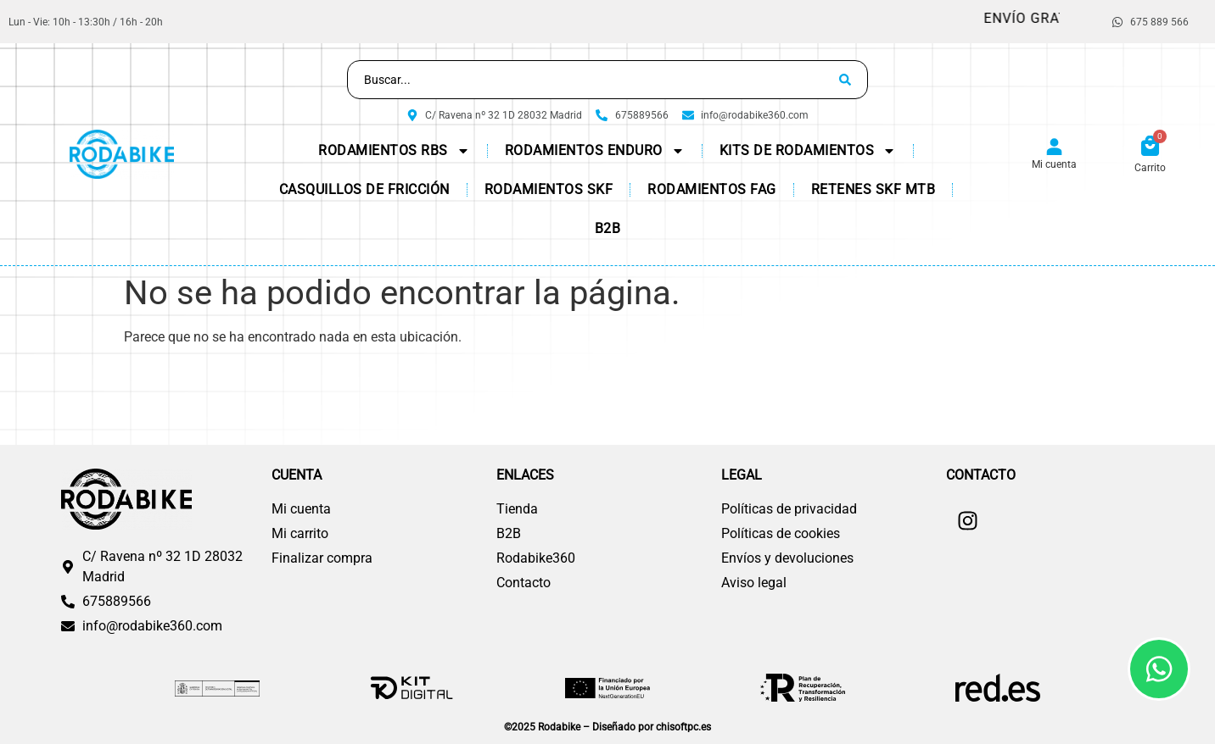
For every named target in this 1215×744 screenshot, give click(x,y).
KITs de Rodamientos (808, 151)
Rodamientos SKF (548, 189)
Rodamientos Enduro (595, 151)
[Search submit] (845, 79)
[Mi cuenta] (1054, 147)
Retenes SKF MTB (873, 189)
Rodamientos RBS (394, 151)
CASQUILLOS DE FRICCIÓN (364, 189)
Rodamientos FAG (711, 189)
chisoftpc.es (683, 727)
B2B (608, 228)
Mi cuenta (1054, 164)
